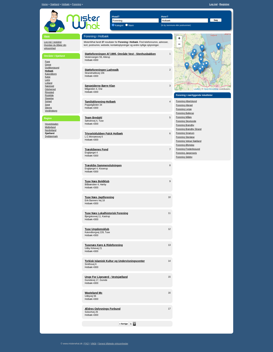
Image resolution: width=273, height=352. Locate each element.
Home (45, 4)
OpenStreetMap (211, 89)
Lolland (48, 83)
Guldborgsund (52, 67)
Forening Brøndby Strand (189, 129)
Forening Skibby (184, 157)
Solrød (48, 101)
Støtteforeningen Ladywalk (102, 69)
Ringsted (49, 92)
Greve (48, 64)
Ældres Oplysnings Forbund (102, 308)
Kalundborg (50, 74)
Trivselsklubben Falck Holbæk (104, 133)
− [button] (179, 44)
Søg (216, 20)
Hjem (46, 36)
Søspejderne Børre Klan (100, 85)
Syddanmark (51, 136)
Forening (76, 4)
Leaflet (197, 89)
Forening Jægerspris (186, 153)
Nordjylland (50, 130)
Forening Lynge (184, 109)
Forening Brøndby (185, 125)
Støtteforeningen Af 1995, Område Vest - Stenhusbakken (120, 53)
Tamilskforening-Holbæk (100, 101)
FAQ (86, 343)
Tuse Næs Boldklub (97, 181)
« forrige (123, 324)
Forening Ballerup (185, 113)
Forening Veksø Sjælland (188, 141)
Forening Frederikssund (188, 149)
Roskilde (49, 95)
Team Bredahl (93, 117)
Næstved (49, 86)
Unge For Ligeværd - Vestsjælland (106, 276)
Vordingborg (51, 110)
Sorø (47, 104)
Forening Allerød (184, 105)
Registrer (224, 4)
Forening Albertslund (186, 101)
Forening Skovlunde (186, 121)
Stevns (48, 107)
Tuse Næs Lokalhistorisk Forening (106, 213)
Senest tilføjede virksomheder (113, 343)
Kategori (119, 25)
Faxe (47, 61)
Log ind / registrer (53, 42)
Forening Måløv (184, 117)
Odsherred (50, 89)
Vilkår (93, 343)
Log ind (213, 4)
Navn (131, 25)
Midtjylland (50, 127)
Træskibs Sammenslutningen (103, 165)
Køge (47, 77)
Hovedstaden (51, 124)
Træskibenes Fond (96, 149)
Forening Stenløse (185, 137)
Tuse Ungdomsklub (97, 229)
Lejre (47, 80)
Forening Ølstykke (185, 145)
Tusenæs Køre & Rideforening (104, 245)
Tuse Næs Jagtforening (99, 197)
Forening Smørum (185, 133)
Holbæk (65, 4)
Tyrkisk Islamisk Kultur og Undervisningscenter (115, 260)
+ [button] (179, 39)
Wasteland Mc (93, 292)
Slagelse (49, 98)
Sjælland (54, 4)
